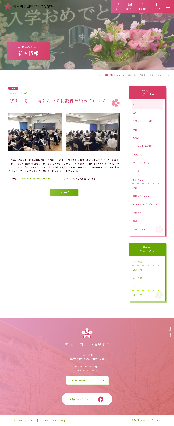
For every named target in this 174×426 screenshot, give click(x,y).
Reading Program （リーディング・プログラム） (46, 178)
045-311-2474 (89, 370)
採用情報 (44, 420)
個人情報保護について (24, 420)
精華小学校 (57, 420)
